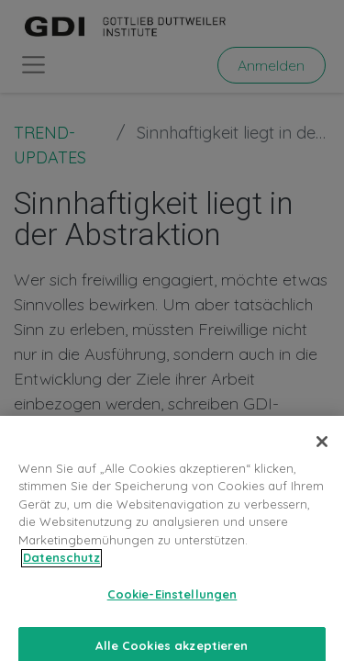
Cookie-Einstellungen (172, 605)
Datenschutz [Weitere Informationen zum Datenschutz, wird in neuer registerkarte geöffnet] (61, 568)
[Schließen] (322, 452)
